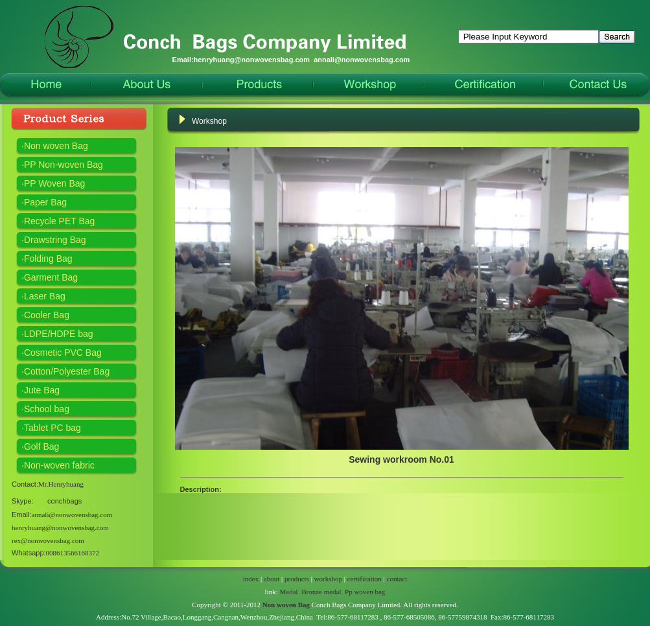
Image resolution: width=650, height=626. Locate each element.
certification (364, 579)
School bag (46, 409)
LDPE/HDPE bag (58, 334)
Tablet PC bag (52, 428)
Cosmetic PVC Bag (63, 352)
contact (397, 579)
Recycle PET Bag (59, 221)
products (296, 579)
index (251, 579)
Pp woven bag (365, 592)
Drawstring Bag (55, 240)
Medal (289, 592)
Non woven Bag (56, 146)
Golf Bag (41, 446)
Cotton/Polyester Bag (67, 371)
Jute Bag (42, 390)
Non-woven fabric (59, 465)
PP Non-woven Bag (63, 164)
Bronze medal (321, 592)
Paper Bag (45, 202)
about (271, 579)
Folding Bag (48, 258)
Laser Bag (44, 296)
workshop (328, 579)
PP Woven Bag (54, 183)
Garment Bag (51, 277)
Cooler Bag (46, 315)
